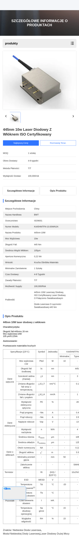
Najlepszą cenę (22, 143)
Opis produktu (58, 190)
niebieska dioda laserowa (27, 530)
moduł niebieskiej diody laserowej (21, 533)
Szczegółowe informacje (21, 190)
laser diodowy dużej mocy (55, 533)
